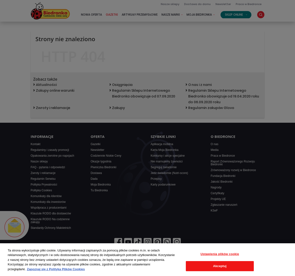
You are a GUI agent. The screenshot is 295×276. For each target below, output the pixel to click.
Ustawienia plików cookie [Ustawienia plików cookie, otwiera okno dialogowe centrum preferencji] (220, 254)
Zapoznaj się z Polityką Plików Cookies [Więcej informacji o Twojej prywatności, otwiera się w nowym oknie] (56, 269)
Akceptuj (220, 266)
